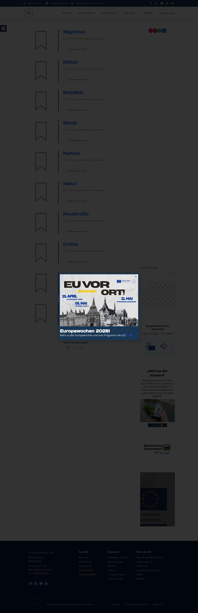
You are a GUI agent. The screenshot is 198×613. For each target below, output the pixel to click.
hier (128, 335)
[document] (99, 306)
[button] (136, 276)
